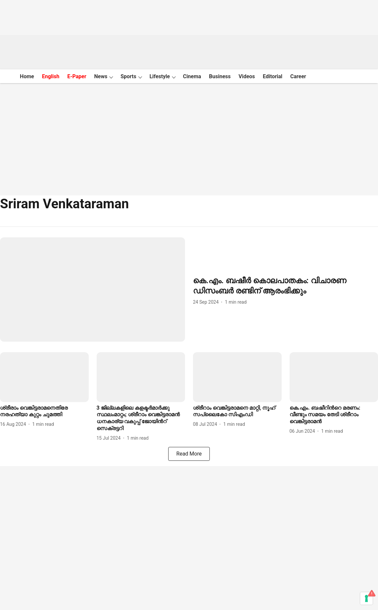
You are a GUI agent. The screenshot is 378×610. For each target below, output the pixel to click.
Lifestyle (159, 76)
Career (298, 76)
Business (220, 76)
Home (27, 76)
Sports (128, 76)
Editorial (272, 76)
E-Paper (76, 76)
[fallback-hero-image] (92, 289)
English (50, 76)
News (101, 76)
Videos (246, 76)
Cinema (192, 76)
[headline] (285, 286)
